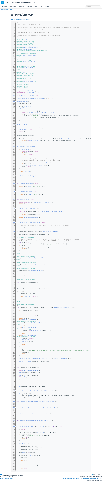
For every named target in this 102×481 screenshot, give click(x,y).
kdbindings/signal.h (29, 81)
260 (13, 414)
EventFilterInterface (48, 383)
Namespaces (21, 6)
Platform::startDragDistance (28, 208)
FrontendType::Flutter (36, 270)
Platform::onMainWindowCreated (29, 414)
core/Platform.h (28, 40)
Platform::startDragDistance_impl (29, 222)
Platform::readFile (29, 426)
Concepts (29, 6)
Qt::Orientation (66, 139)
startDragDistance (56, 211)
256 (13, 407)
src (7, 9)
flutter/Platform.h (29, 67)
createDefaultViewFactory (60, 358)
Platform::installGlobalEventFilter (31, 383)
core (11, 9)
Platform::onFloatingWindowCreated (30, 401)
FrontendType (36, 247)
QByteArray (19, 426)
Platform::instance (41, 112)
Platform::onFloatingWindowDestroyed (31, 407)
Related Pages (12, 6)
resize (24, 452)
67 (13, 125)
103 (13, 176)
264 (13, 420)
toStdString (40, 432)
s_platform (31, 95)
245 (13, 390)
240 (13, 383)
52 (13, 101)
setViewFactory (33, 358)
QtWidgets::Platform (37, 322)
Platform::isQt (24, 199)
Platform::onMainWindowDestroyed (30, 420)
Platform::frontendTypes (41, 162)
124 (13, 208)
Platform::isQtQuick (26, 191)
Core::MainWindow (44, 414)
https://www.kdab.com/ (6, 478)
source (3, 9)
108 (13, 183)
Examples (47, 6)
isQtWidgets (37, 202)
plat (23, 370)
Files (41, 6)
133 (13, 222)
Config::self (45, 211)
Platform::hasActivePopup (27, 176)
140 (13, 231)
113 (13, 191)
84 (13, 146)
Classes (36, 6)
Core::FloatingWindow (48, 401)
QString (42, 426)
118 (13, 199)
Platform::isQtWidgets (26, 183)
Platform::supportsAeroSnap (28, 465)
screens (31, 112)
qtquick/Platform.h (29, 61)
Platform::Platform (22, 101)
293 (13, 465)
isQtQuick (48, 202)
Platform (23, 95)
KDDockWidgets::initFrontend (33, 165)
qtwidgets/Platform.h (29, 55)
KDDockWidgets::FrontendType (62, 307)
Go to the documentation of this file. (20, 19)
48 (13, 95)
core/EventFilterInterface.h (31, 47)
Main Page (4, 6)
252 (13, 401)
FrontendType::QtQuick (36, 258)
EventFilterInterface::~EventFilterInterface (30, 98)
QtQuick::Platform (36, 330)
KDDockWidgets (31, 91)
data (30, 455)
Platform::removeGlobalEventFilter (30, 390)
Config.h (25, 72)
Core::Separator (34, 140)
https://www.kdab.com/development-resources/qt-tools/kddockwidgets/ (82, 478)
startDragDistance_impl (31, 217)
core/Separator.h (28, 49)
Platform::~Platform (22, 125)
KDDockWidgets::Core (33, 92)
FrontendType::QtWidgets (36, 264)
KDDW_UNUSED (25, 339)
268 (13, 426)
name (29, 186)
